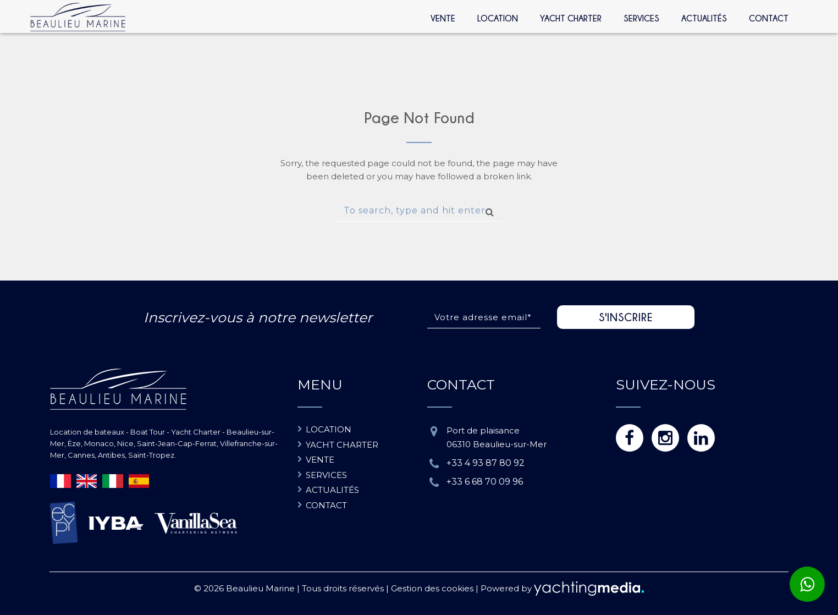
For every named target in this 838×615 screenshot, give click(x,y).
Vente (443, 18)
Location (497, 18)
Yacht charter (342, 445)
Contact (769, 18)
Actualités (704, 18)
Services (641, 18)
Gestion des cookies (432, 588)
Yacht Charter (571, 18)
